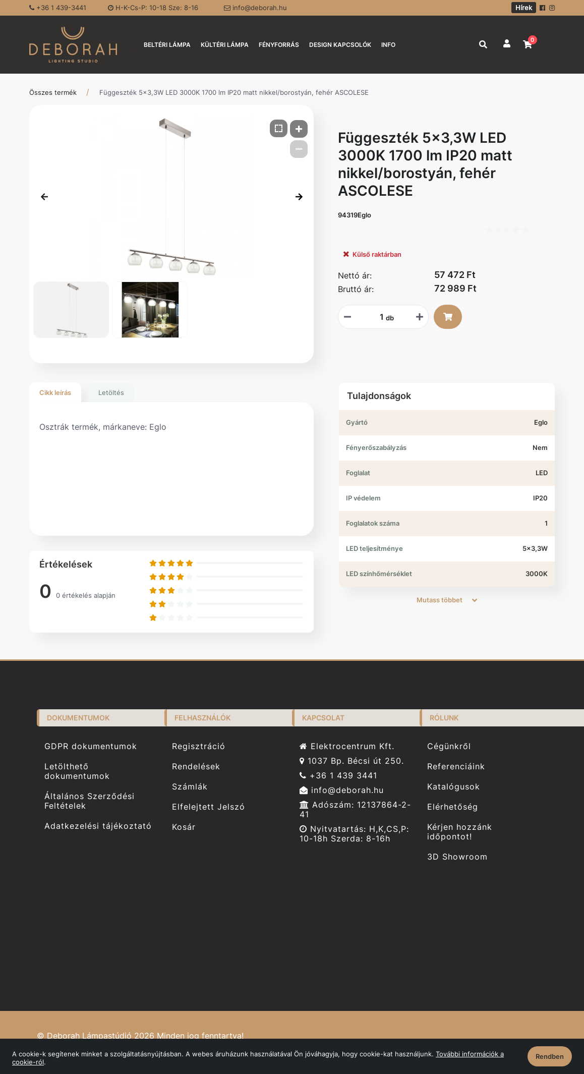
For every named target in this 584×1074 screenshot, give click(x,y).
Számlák (190, 787)
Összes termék (53, 92)
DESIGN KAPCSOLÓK (340, 44)
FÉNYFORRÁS (279, 44)
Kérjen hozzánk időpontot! (459, 831)
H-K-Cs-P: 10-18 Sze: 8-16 (153, 8)
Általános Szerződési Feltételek (89, 801)
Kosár (184, 827)
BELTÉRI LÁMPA (167, 44)
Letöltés (111, 392)
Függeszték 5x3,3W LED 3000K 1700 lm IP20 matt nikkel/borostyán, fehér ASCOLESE (234, 92)
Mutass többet (447, 600)
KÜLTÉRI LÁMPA (225, 44)
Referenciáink (456, 766)
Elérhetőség (452, 807)
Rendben (550, 1056)
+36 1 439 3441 (338, 775)
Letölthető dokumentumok (77, 771)
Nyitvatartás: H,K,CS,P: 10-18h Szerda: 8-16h (354, 833)
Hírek (523, 8)
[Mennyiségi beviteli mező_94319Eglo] (378, 316)
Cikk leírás (55, 392)
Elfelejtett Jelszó (208, 807)
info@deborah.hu (255, 8)
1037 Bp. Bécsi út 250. (352, 761)
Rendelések (196, 766)
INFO (388, 44)
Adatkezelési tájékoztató (98, 826)
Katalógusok (453, 787)
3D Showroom (457, 857)
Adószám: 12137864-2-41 (355, 809)
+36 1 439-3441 (57, 8)
